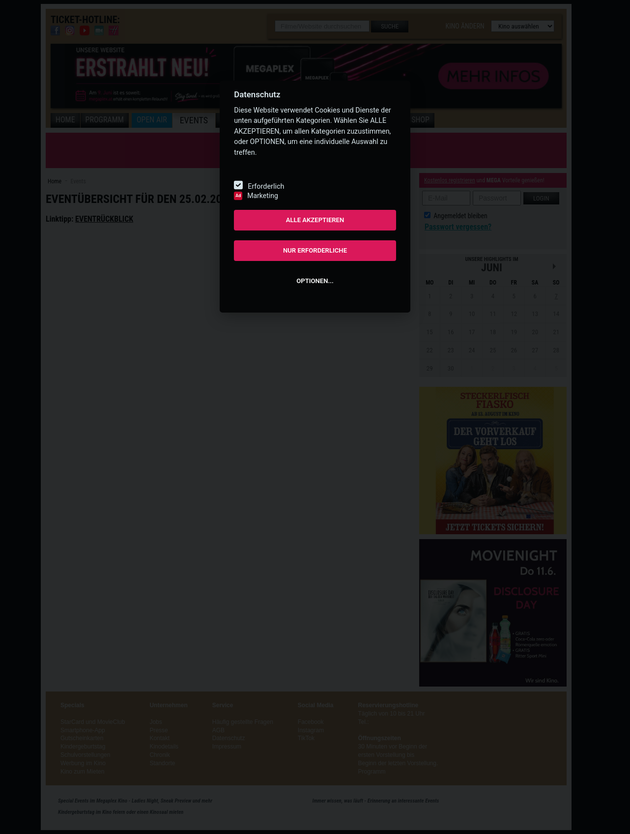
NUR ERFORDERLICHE (315, 250)
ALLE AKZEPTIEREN (315, 220)
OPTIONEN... (314, 281)
